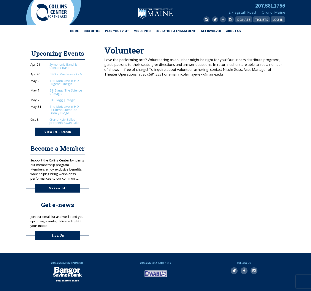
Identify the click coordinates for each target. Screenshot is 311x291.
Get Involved (211, 31)
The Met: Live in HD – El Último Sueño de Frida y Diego (65, 110)
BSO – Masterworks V (65, 74)
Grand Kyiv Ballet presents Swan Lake (64, 121)
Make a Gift (58, 188)
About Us (233, 31)
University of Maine (155, 13)
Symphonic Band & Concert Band (63, 66)
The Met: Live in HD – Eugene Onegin (65, 82)
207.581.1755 (270, 5)
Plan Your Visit (117, 31)
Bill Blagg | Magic (62, 100)
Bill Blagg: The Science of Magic (65, 92)
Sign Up (57, 235)
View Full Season (57, 132)
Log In (277, 19)
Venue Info (142, 31)
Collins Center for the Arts (51, 12)
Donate (244, 19)
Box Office (92, 31)
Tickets (261, 19)
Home (74, 31)
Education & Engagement (176, 31)
